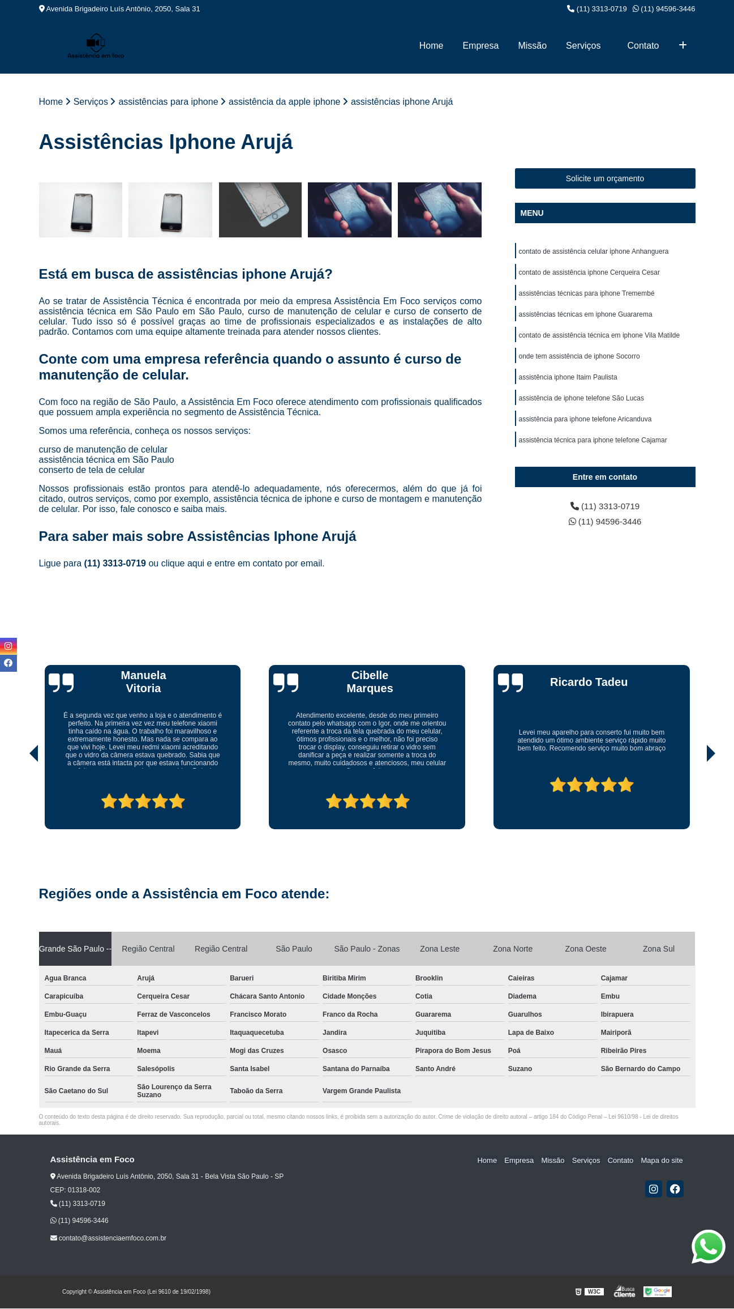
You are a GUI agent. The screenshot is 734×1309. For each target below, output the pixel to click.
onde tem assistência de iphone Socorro (579, 359)
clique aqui (183, 564)
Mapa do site (663, 1160)
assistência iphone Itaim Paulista (568, 381)
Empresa (480, 45)
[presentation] (18, 797)
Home (431, 45)
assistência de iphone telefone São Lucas (582, 402)
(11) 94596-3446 (664, 9)
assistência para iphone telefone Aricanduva (585, 424)
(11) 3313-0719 (597, 9)
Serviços (583, 45)
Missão (532, 45)
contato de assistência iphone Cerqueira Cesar (589, 273)
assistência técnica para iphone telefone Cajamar (593, 445)
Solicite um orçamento (605, 178)
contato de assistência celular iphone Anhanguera (594, 251)
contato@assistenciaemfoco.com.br (108, 1239)
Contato (643, 45)
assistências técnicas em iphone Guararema (586, 316)
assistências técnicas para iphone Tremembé (587, 295)
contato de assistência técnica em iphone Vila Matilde (599, 338)
